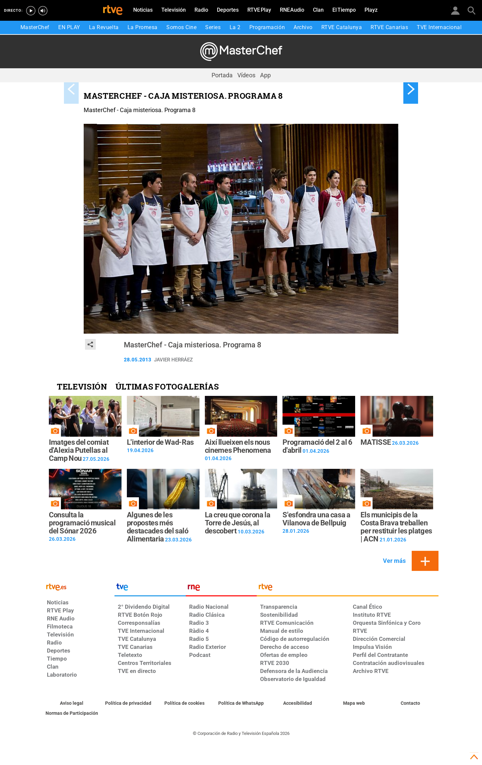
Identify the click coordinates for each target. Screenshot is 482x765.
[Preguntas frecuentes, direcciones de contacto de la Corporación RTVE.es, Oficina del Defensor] (410, 703)
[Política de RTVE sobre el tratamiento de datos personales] (128, 703)
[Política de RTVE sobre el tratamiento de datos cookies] (184, 703)
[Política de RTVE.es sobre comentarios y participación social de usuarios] (71, 713)
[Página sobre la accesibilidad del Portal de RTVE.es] (297, 703)
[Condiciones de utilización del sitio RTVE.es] (71, 703)
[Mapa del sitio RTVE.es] (354, 703)
